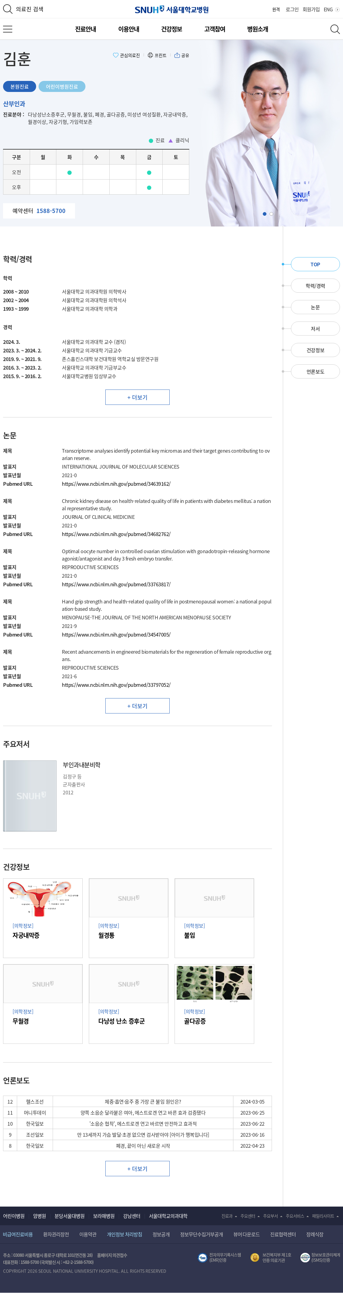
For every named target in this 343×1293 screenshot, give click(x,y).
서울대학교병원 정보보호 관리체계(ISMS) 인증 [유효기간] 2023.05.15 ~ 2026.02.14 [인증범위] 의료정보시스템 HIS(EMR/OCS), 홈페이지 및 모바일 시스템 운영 (320, 1258)
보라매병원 (104, 1215)
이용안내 (128, 29)
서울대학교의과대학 (168, 1215)
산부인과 (14, 103)
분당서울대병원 (70, 1215)
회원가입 (311, 9)
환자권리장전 (56, 1234)
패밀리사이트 (323, 1216)
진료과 (226, 1216)
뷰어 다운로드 (246, 1234)
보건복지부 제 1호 (271, 1258)
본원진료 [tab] (19, 86)
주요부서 (270, 1216)
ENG (328, 9)
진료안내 (85, 29)
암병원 (39, 1215)
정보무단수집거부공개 (201, 1234)
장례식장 (314, 1234)
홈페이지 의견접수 (112, 1255)
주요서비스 (295, 1216)
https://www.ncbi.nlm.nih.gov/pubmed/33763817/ (116, 584)
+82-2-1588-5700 (77, 1262)
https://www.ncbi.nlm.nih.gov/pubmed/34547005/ (116, 634)
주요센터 (247, 1216)
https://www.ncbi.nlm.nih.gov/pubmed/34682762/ (116, 534)
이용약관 (87, 1234)
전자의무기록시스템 (219, 1258)
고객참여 (214, 29)
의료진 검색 (29, 9)
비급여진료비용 (18, 1234)
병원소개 (257, 29)
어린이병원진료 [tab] (62, 86)
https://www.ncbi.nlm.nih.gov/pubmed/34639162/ (116, 483)
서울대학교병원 (171, 9)
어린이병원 (13, 1215)
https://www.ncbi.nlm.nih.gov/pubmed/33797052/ (116, 684)
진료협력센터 (283, 1234)
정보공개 (161, 1234)
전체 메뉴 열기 (7, 29)
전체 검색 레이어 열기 (335, 29)
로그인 (292, 9)
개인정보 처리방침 (124, 1234)
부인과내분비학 (81, 764)
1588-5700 (30, 1262)
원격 (276, 9)
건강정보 (171, 29)
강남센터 (131, 1215)
